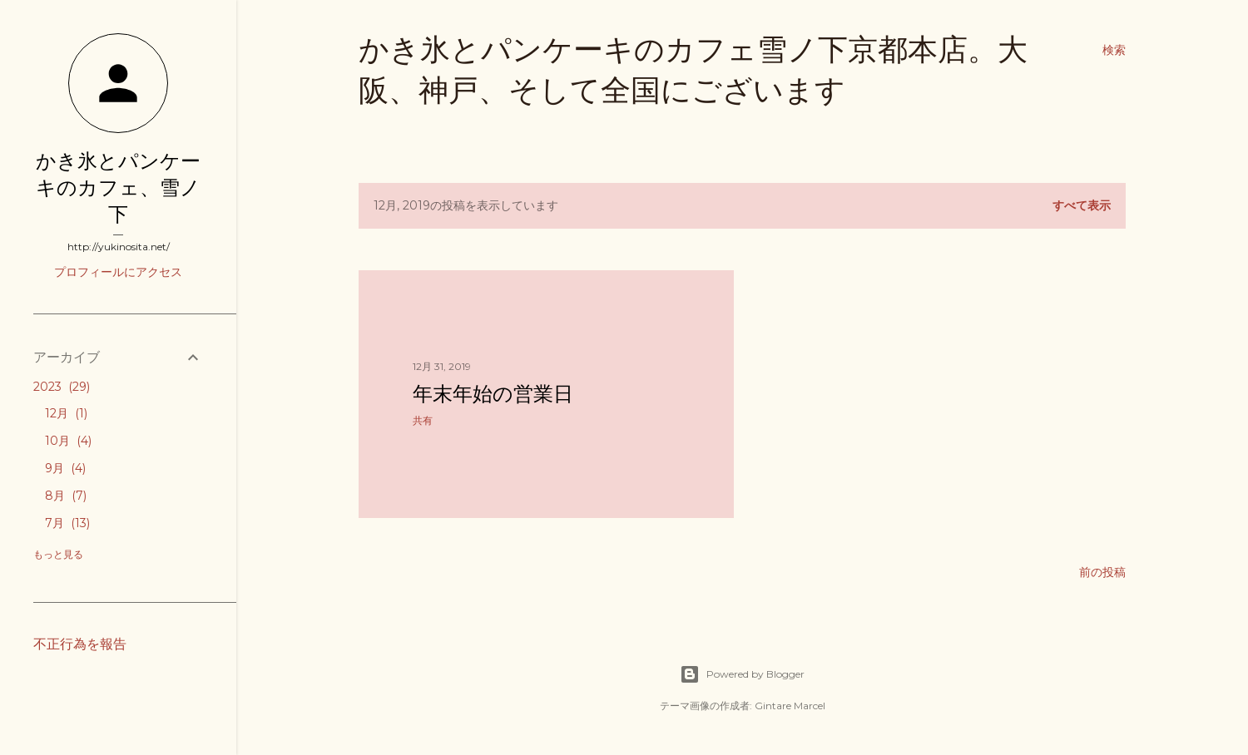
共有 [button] (423, 420)
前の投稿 (1102, 572)
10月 (68, 440)
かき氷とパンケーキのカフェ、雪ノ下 (118, 187)
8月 (66, 495)
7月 (67, 523)
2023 (61, 386)
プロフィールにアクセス (118, 271)
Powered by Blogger (742, 674)
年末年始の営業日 (493, 394)
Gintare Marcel (790, 705)
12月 (66, 413)
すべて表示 (1081, 205)
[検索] (1114, 50)
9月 (65, 468)
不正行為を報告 (79, 644)
